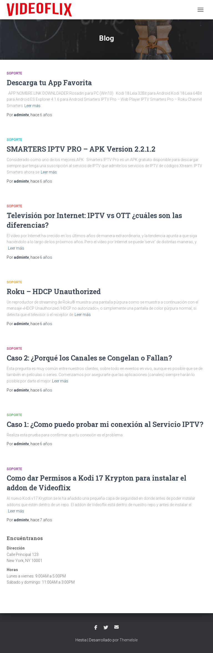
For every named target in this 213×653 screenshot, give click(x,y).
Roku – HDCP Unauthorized (54, 291)
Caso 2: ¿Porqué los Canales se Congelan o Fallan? (89, 357)
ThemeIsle (129, 640)
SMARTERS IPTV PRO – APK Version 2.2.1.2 (81, 149)
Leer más (32, 105)
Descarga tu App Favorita (49, 82)
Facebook (96, 627)
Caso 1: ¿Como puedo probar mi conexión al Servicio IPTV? (105, 424)
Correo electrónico (116, 627)
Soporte (14, 73)
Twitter (106, 627)
